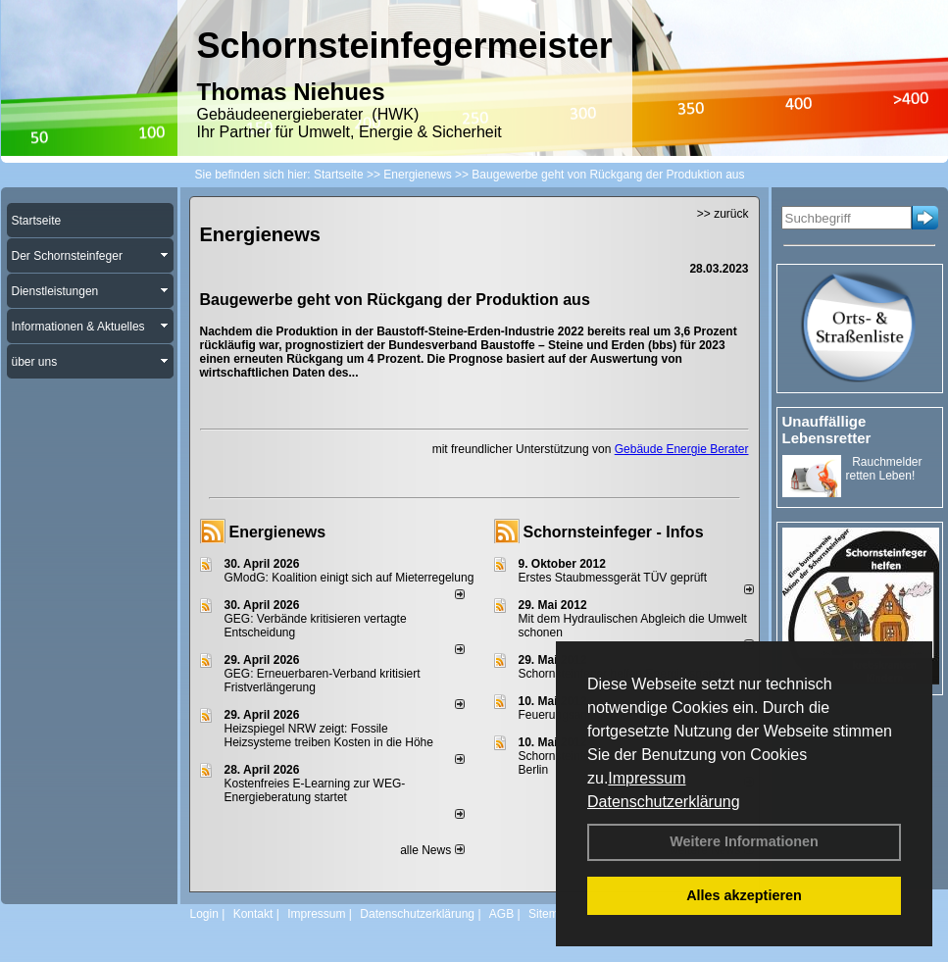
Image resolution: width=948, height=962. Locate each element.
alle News (432, 850)
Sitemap (550, 914)
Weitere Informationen (744, 841)
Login (204, 914)
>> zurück (723, 214)
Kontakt (253, 914)
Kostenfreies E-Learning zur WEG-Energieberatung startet (315, 790)
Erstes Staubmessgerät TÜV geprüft (613, 577)
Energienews (277, 532)
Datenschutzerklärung (663, 801)
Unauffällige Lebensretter (827, 429)
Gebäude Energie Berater (682, 449)
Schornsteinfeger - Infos (614, 532)
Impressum (646, 778)
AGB (501, 914)
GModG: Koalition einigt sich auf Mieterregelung (349, 577)
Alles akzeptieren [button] (744, 895)
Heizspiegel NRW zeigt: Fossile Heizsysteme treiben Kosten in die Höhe (329, 735)
